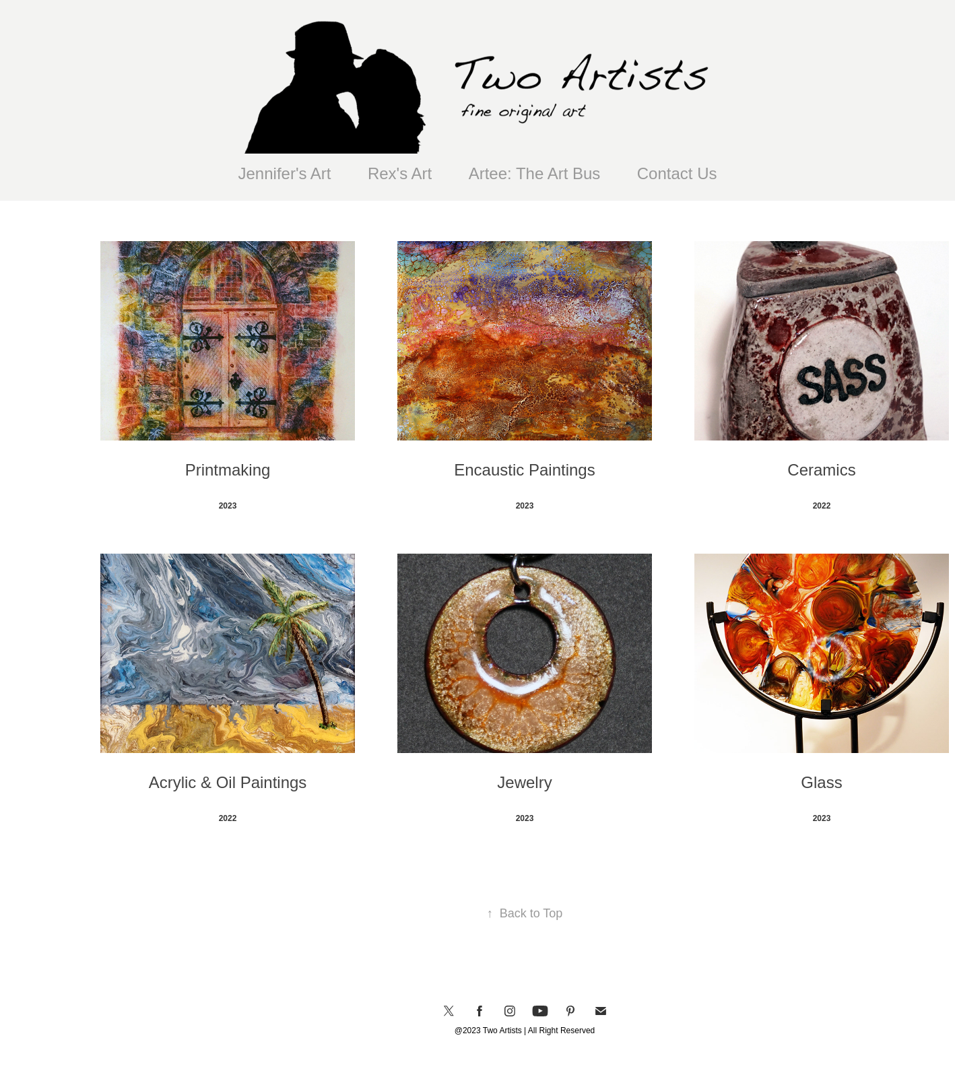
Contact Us (677, 173)
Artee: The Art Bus (535, 173)
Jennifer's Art (284, 173)
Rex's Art (400, 173)
